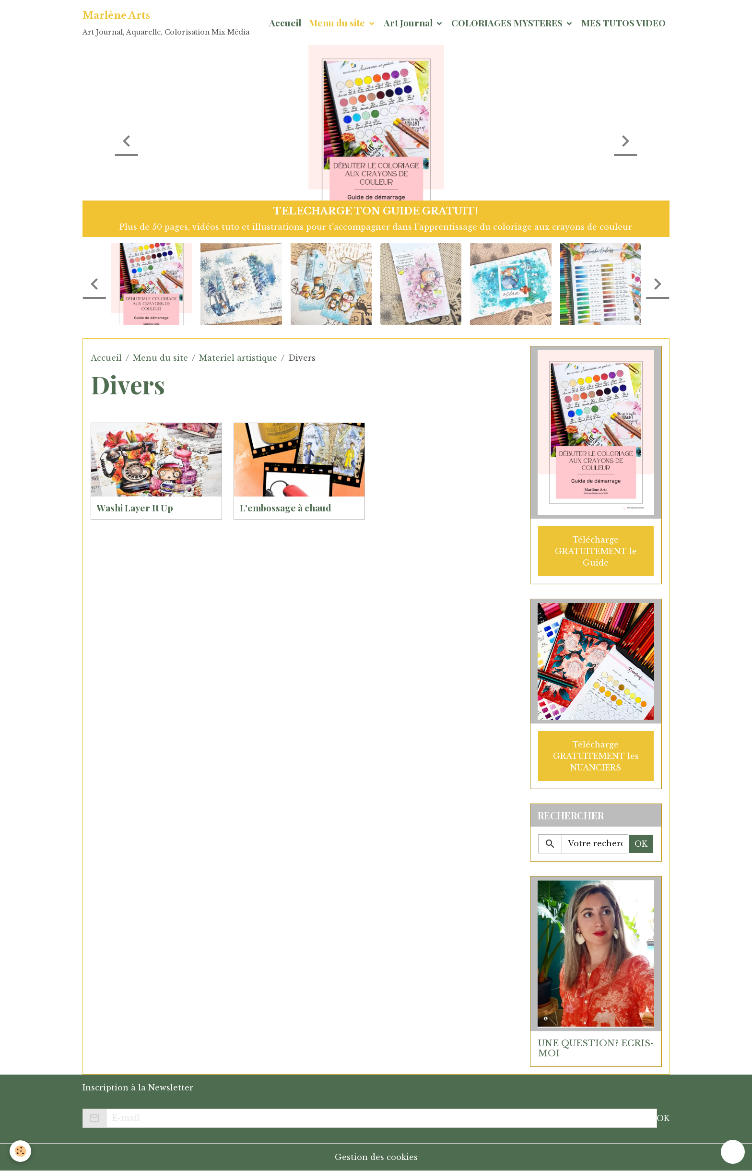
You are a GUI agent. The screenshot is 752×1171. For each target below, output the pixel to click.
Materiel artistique (238, 358)
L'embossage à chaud (285, 507)
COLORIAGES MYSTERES (507, 22)
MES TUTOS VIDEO (623, 22)
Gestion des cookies (376, 1157)
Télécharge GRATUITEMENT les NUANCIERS (596, 756)
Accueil (285, 22)
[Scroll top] (733, 1152)
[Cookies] (20, 1151)
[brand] (165, 22)
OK (640, 844)
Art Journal (409, 22)
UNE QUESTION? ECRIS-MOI (596, 1048)
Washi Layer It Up (135, 507)
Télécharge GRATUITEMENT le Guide (596, 551)
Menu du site (338, 22)
